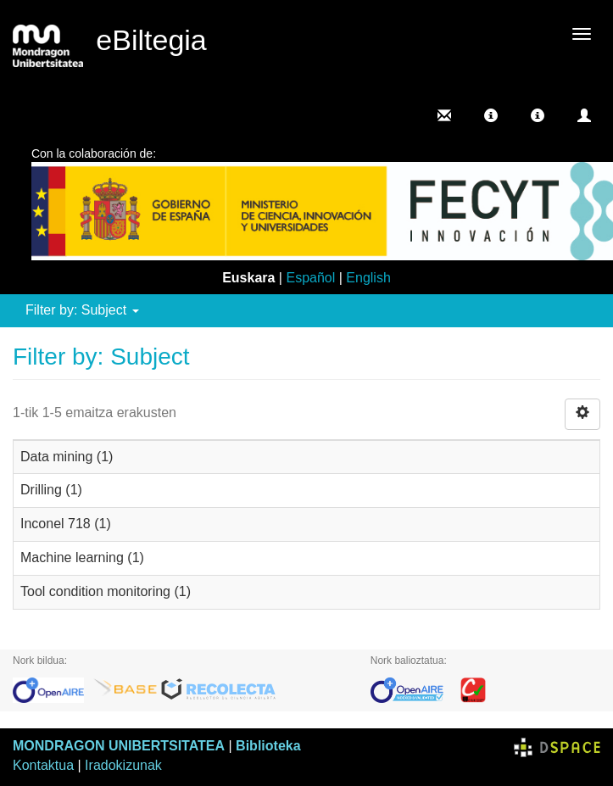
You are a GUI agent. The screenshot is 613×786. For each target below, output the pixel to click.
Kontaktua (43, 765)
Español (310, 277)
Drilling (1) (51, 489)
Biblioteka (268, 746)
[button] (491, 115)
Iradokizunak (123, 765)
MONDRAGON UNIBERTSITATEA (119, 746)
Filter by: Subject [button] (82, 310)
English (368, 277)
